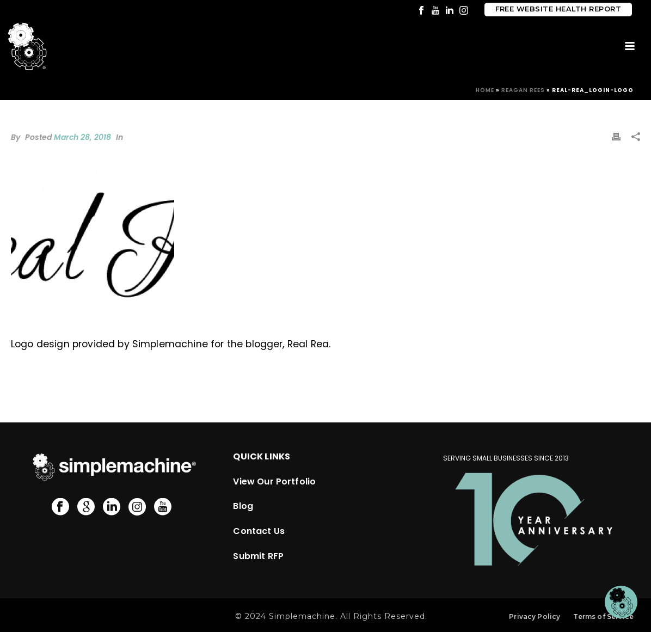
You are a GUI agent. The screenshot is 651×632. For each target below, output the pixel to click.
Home (485, 90)
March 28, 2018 (82, 137)
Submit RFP (258, 556)
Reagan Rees (523, 90)
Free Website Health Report (558, 9)
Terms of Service (603, 616)
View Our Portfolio (274, 481)
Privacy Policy (534, 616)
